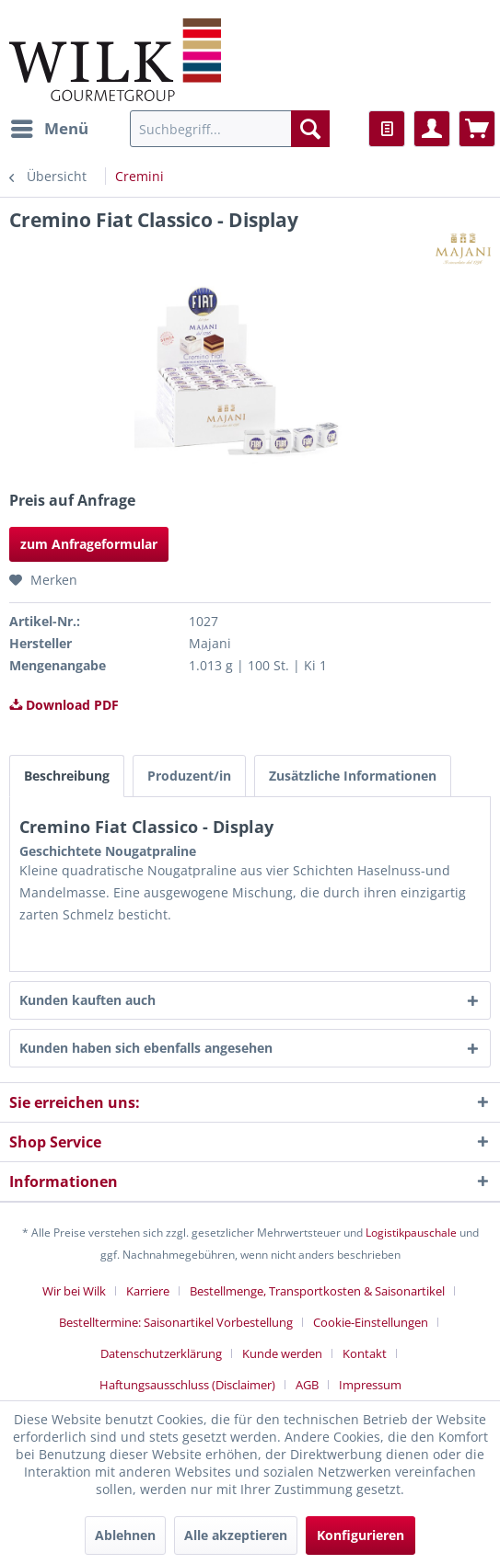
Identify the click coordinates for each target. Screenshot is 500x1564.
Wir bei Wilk (74, 1291)
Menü (49, 126)
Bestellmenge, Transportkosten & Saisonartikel (317, 1291)
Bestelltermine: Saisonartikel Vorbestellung (176, 1322)
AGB (307, 1384)
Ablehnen (125, 1535)
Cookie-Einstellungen (370, 1322)
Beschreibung (67, 775)
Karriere (147, 1291)
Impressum (370, 1384)
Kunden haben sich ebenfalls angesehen (146, 1047)
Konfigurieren (360, 1535)
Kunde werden (282, 1353)
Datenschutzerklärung (161, 1353)
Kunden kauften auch (87, 1000)
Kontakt (365, 1353)
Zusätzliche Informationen (352, 775)
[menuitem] (49, 128)
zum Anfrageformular (88, 544)
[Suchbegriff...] (230, 128)
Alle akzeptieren (235, 1535)
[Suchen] (310, 128)
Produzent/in (189, 775)
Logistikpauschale (411, 1232)
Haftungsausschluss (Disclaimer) (187, 1384)
